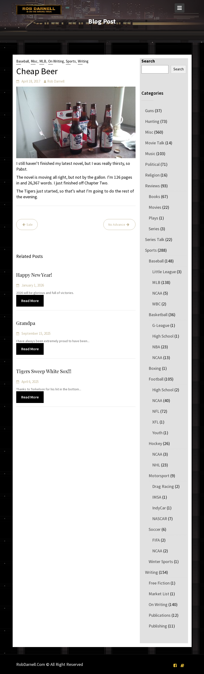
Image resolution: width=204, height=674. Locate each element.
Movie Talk (154, 143)
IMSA (156, 497)
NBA (156, 347)
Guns (149, 110)
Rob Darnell (55, 81)
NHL (156, 465)
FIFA (156, 540)
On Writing (56, 61)
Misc (34, 61)
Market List (159, 593)
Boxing (155, 368)
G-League (160, 325)
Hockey (155, 443)
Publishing (158, 626)
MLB (42, 61)
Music (150, 153)
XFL (155, 422)
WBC (156, 304)
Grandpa (26, 323)
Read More (30, 300)
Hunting (152, 121)
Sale (29, 224)
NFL (155, 411)
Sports (71, 61)
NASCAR (159, 518)
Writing (83, 61)
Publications (160, 615)
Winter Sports (161, 561)
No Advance (116, 224)
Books (154, 196)
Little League (164, 271)
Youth (157, 432)
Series (154, 228)
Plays (153, 218)
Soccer (155, 529)
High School (162, 336)
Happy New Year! (34, 275)
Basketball (158, 314)
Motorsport (159, 475)
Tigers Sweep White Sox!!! (44, 371)
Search (148, 61)
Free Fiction (159, 583)
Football (156, 379)
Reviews (152, 185)
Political (152, 164)
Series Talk (154, 239)
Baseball (22, 61)
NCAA (157, 293)
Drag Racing (163, 486)
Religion (152, 175)
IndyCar (159, 508)
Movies (155, 207)
